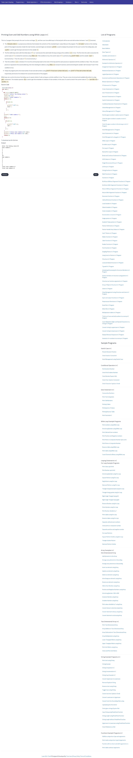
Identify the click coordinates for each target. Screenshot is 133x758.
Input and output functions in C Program (113, 298)
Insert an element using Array (110, 567)
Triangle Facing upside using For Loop (112, 492)
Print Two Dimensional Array (110, 625)
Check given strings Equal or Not (111, 708)
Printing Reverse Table (108, 412)
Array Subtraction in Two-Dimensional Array (114, 632)
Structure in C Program (108, 259)
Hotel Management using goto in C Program (114, 137)
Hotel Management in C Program (111, 130)
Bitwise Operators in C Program (110, 82)
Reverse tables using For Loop (110, 518)
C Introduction (106, 41)
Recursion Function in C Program (111, 196)
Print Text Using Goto (108, 397)
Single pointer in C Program (109, 218)
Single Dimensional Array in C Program (112, 163)
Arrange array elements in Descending (112, 564)
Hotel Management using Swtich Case (112, 359)
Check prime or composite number (111, 526)
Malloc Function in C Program (110, 237)
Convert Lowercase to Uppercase (111, 697)
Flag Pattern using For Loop (109, 481)
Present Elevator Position (109, 352)
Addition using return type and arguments (113, 736)
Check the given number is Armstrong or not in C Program (115, 125)
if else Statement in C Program (110, 89)
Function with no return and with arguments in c (115, 744)
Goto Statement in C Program (110, 133)
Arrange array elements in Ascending (112, 560)
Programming (20, 2)
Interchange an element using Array (112, 578)
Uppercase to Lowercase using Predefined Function (116, 723)
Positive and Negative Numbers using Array (114, 589)
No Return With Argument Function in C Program (115, 185)
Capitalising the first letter (109, 705)
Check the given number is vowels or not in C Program (114, 119)
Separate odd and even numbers (111, 522)
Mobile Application (32, 2)
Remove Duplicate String (109, 683)
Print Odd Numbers (107, 401)
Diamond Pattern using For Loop (111, 485)
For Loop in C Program (108, 148)
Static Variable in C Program (109, 211)
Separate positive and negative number (113, 529)
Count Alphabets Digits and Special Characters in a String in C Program (116, 323)
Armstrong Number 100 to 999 (110, 593)
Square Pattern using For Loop (110, 478)
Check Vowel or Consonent (109, 356)
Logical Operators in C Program (110, 74)
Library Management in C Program (111, 111)
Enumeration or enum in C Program (111, 215)
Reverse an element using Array (111, 582)
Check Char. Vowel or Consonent (111, 380)
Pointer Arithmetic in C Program (110, 226)
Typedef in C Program (108, 266)
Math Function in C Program (109, 174)
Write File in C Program (108, 309)
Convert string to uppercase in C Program (113, 327)
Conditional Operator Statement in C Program (114, 104)
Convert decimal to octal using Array (112, 615)
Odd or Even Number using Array (111, 586)
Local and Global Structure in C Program (112, 263)
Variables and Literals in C (109, 56)
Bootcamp (84, 2)
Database (69, 2)
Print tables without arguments (111, 748)
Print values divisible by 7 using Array (112, 604)
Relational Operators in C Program (111, 71)
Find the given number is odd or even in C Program (115, 115)
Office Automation (46, 2)
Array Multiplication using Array (110, 636)
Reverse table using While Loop (110, 447)
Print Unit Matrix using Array (110, 647)
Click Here (15, 140)
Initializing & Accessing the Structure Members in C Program (116, 271)
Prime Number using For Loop (110, 507)
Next (96, 175)
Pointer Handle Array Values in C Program (113, 229)
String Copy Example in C (109, 675)
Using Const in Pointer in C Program (111, 255)
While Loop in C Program (108, 141)
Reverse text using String (109, 686)
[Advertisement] (66, 18)
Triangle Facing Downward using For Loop (113, 489)
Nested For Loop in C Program (110, 152)
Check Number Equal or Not (109, 376)
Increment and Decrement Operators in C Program (115, 78)
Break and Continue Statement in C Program (114, 156)
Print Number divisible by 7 (109, 511)
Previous (5, 175)
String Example (106, 664)
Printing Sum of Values (108, 408)
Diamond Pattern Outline (109, 544)
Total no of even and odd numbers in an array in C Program (115, 317)
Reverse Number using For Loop (110, 504)
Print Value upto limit (108, 467)
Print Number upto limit (108, 470)
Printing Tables (106, 404)
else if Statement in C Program (110, 93)
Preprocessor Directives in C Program (112, 301)
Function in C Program (108, 178)
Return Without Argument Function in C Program (115, 189)
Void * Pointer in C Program (109, 233)
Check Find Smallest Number (110, 373)
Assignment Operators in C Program (112, 67)
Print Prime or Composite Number (111, 443)
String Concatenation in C (109, 671)
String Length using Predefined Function (113, 716)
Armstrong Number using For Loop (111, 474)
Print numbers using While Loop (110, 425)
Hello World (105, 45)
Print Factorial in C (107, 415)
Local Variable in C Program (109, 204)
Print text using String (108, 660)
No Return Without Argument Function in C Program (116, 181)
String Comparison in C (108, 668)
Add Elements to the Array (109, 556)
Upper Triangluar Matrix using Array (111, 643)
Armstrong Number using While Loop (112, 429)
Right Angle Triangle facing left (110, 496)
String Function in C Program (109, 170)
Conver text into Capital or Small (111, 694)
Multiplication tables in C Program (111, 312)
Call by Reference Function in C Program (112, 200)
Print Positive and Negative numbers (112, 436)
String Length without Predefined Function (113, 719)
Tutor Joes (69, 756)
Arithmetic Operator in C (109, 60)
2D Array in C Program (108, 167)
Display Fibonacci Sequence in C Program (113, 335)
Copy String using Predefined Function (112, 712)
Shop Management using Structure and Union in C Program (115, 293)
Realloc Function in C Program (110, 244)
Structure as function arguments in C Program (114, 281)
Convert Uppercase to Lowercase (111, 679)
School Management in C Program (111, 108)
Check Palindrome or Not (108, 727)
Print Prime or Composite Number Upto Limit (114, 440)
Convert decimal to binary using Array (112, 612)
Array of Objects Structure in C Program (113, 285)
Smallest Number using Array (110, 601)
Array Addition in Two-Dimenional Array (113, 629)
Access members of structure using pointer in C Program (115, 276)
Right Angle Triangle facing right (110, 500)
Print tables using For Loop (109, 515)
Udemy (91, 2)
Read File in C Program (108, 305)
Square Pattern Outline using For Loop (112, 537)
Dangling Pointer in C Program (110, 252)
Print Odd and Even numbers (110, 432)
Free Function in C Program (109, 248)
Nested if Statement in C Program (111, 96)
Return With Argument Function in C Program (114, 192)
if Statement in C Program (109, 85)
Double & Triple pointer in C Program (112, 222)
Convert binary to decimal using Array (112, 608)
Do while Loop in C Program (109, 144)
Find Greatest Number (108, 369)
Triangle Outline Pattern (108, 540)
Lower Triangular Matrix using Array (111, 640)
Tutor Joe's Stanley (7, 2)
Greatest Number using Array (110, 597)
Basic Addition (106, 48)
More (77, 2)
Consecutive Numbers (108, 393)
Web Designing (58, 2)
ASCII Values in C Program (109, 159)
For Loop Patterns (107, 533)
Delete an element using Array (110, 575)
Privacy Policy (76, 756)
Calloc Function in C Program (109, 241)
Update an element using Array (110, 571)
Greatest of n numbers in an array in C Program (115, 338)
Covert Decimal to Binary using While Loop (113, 454)
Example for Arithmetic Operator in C (112, 63)
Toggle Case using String (109, 690)
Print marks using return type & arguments (114, 740)
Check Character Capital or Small (111, 384)
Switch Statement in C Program (111, 100)
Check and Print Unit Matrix (109, 651)
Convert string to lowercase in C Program (113, 331)
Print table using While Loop (109, 451)
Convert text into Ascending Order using (113, 701)
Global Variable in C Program (109, 207)
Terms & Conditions (85, 756)
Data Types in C (106, 52)
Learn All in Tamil (46, 756)
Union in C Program (107, 289)
